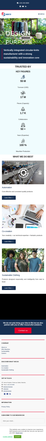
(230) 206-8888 (10, 384)
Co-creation (7, 231)
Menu (41, 14)
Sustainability (5, 351)
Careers (3, 353)
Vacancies (4, 388)
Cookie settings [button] (7, 436)
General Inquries (6, 391)
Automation (7, 187)
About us (4, 347)
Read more (19, 433)
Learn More (8, 197)
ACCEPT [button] (17, 436)
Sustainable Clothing (11, 275)
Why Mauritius (5, 349)
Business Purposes (7, 386)
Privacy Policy (5, 406)
